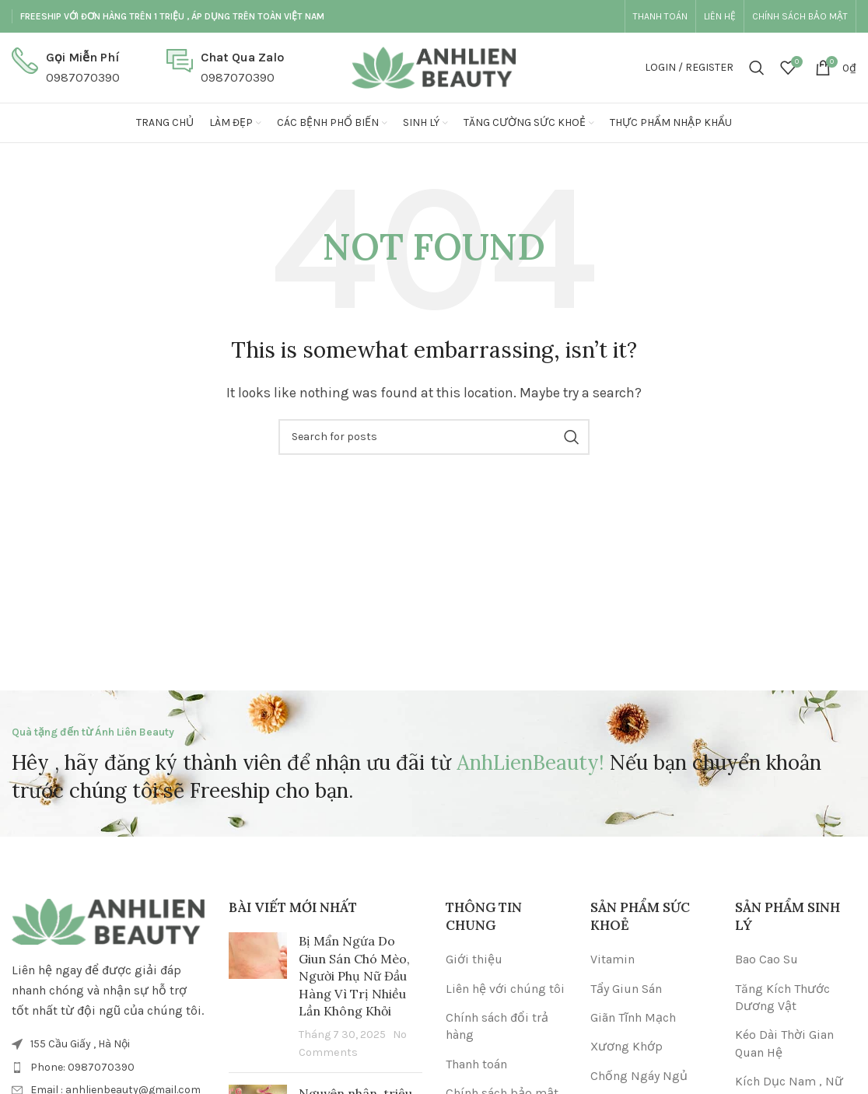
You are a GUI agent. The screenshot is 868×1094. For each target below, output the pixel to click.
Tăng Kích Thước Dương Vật (782, 997)
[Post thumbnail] (258, 996)
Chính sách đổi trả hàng (497, 1026)
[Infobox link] (66, 67)
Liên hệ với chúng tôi (505, 988)
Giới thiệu (474, 959)
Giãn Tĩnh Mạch (633, 1017)
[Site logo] (434, 66)
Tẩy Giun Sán (626, 988)
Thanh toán (476, 1064)
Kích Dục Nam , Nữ (789, 1081)
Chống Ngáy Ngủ (639, 1075)
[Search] (756, 67)
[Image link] (108, 920)
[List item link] (108, 1067)
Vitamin (612, 959)
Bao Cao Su (766, 959)
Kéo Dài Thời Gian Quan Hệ (784, 1043)
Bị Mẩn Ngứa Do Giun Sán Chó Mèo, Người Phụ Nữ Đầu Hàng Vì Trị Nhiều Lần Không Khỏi (354, 976)
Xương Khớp (626, 1046)
